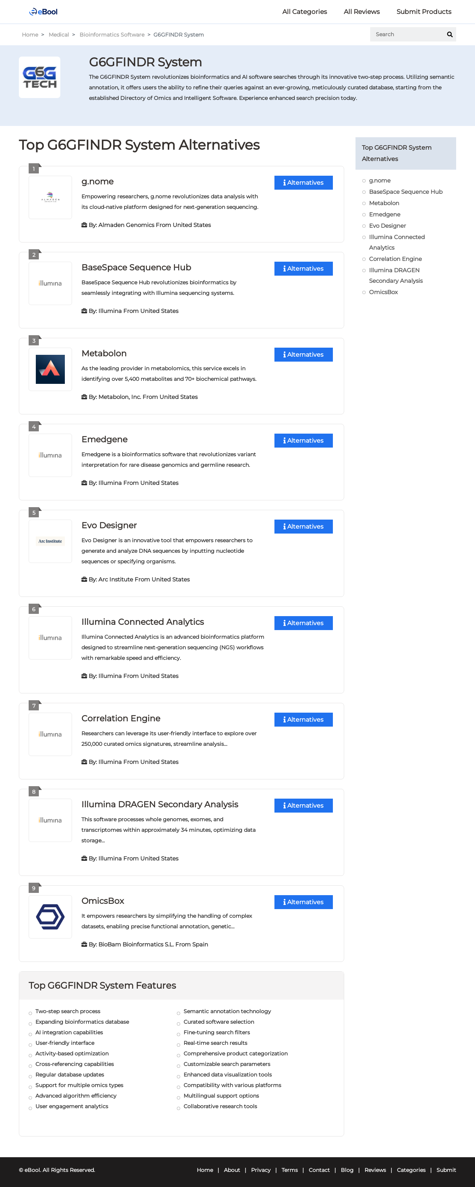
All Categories (304, 11)
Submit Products (424, 11)
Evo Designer (109, 523)
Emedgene (104, 438)
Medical (59, 34)
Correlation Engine (120, 716)
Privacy (261, 1166)
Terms (290, 1166)
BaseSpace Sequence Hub (136, 267)
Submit (446, 1166)
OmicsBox (102, 898)
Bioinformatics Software (112, 34)
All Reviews (362, 11)
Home (30, 34)
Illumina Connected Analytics (142, 620)
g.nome (97, 181)
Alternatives (303, 182)
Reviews (375, 1166)
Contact (319, 1166)
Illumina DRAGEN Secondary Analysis (159, 801)
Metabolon (104, 352)
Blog (347, 1166)
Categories (411, 1166)
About (232, 1166)
